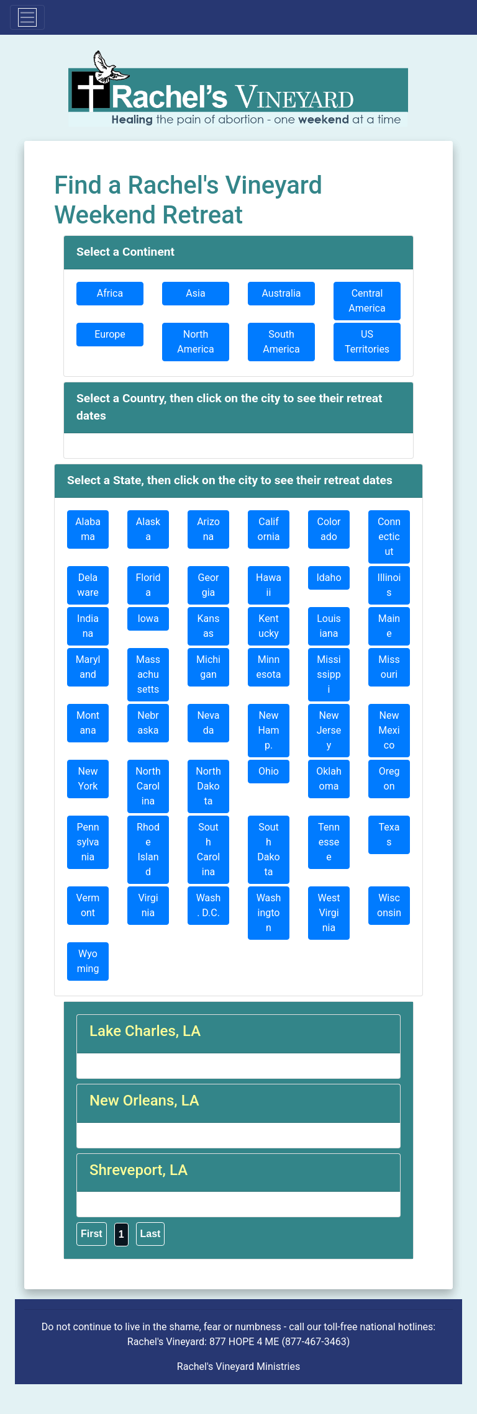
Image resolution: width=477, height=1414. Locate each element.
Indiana (88, 626)
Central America (366, 300)
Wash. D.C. (208, 905)
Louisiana (329, 626)
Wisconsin (389, 905)
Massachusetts (148, 674)
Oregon (389, 778)
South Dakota (268, 849)
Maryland (88, 667)
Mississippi (328, 674)
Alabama (88, 529)
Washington (269, 913)
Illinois (389, 585)
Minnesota (269, 667)
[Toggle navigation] (27, 17)
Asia (195, 293)
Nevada (208, 722)
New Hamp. (268, 730)
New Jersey (329, 730)
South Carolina (208, 849)
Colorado (329, 529)
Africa (110, 293)
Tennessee (329, 842)
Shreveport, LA (138, 1170)
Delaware (87, 585)
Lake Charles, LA (145, 1031)
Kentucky (268, 626)
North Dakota (208, 786)
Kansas (209, 626)
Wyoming (88, 961)
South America (281, 341)
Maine (389, 626)
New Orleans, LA (144, 1100)
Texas (389, 834)
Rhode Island (148, 849)
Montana (87, 722)
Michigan (208, 667)
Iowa (147, 618)
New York (88, 778)
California (269, 529)
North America (195, 341)
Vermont (88, 905)
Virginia (148, 905)
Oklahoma (329, 778)
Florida (147, 585)
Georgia (208, 585)
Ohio (268, 771)
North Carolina (147, 786)
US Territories (367, 341)
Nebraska (147, 722)
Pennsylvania (87, 842)
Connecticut (389, 536)
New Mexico (388, 730)
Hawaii (268, 585)
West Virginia (329, 913)
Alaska (148, 529)
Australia (281, 293)
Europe (109, 334)
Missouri (388, 667)
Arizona (208, 529)
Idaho (328, 577)
